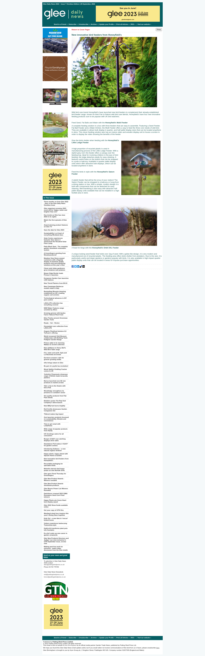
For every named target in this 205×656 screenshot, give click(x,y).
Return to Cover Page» (81, 30)
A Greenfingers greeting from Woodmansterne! (55, 254)
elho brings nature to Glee (53, 363)
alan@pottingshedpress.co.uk (54, 564)
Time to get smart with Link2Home (52, 424)
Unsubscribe (83, 24)
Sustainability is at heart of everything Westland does (54, 234)
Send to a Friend (60, 24)
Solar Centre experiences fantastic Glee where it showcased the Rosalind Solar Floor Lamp (55, 240)
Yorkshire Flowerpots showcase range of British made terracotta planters (56, 375)
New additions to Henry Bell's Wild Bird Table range (55, 348)
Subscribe (72, 24)
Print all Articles (122, 24)
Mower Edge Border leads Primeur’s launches (53, 274)
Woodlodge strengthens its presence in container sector (54, 391)
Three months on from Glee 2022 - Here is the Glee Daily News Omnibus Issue (56, 203)
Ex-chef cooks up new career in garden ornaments (55, 534)
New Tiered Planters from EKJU (55, 283)
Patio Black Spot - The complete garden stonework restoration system (56, 248)
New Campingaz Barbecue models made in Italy (53, 287)
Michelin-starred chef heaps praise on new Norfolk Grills (54, 469)
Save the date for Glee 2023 (54, 230)
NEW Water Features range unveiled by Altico (54, 309)
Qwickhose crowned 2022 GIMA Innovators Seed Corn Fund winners (55, 495)
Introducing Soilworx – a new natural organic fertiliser (54, 449)
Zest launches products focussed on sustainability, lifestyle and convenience (56, 419)
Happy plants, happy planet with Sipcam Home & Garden (56, 454)
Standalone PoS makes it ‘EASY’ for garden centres (56, 444)
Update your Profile (106, 24)
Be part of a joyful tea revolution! (56, 366)
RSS (132, 24)
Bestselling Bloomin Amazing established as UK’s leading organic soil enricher (55, 293)
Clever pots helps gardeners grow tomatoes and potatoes (54, 269)
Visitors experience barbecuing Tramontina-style (55, 524)
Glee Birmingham (70, 645)
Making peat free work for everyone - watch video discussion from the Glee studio (56, 548)
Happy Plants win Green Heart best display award (55, 501)
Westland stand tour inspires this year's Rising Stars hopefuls (56, 514)
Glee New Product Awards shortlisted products (53, 484)
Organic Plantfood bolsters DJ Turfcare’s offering (55, 332)
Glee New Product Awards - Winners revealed (54, 479)
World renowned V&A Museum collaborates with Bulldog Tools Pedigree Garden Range (55, 337)
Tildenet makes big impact (53, 414)
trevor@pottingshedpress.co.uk (54, 577)
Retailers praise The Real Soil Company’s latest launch (55, 401)
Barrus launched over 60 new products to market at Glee (55, 381)
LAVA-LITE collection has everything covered (53, 304)
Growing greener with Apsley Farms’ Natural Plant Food (54, 314)
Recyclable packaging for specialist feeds (53, 464)
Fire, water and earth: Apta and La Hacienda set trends (55, 353)
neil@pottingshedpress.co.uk (54, 574)
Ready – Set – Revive (52, 323)
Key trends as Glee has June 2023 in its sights (54, 216)
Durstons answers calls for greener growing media (54, 358)
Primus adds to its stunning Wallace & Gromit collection (54, 343)
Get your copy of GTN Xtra (53, 510)
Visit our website (143, 24)
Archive (94, 24)
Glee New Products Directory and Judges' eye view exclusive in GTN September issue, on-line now (56, 540)
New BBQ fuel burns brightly (54, 406)
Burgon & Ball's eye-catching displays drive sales (54, 439)
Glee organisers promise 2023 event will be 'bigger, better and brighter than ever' (55, 210)
